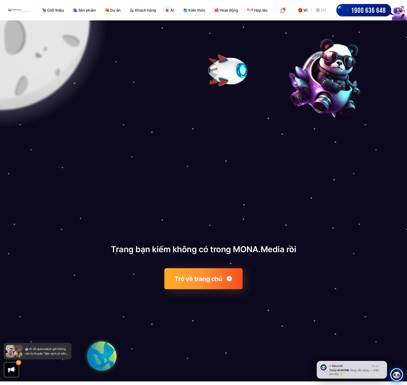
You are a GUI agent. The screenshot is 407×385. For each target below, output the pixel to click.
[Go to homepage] (19, 10)
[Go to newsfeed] (14, 351)
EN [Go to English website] (321, 10)
